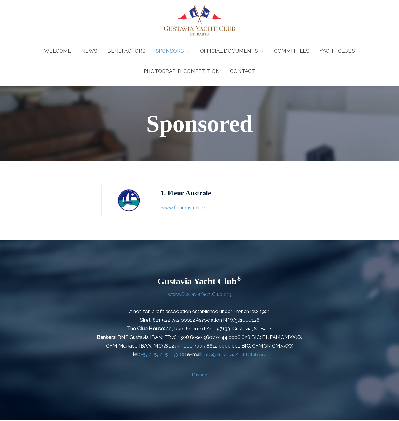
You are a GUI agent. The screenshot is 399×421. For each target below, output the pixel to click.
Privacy (199, 376)
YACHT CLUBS (337, 52)
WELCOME (57, 52)
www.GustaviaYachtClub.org (199, 295)
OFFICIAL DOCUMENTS (229, 52)
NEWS (89, 52)
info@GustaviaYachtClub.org (235, 356)
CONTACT (242, 73)
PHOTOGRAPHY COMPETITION (182, 73)
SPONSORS (170, 52)
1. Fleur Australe (186, 194)
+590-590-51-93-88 (163, 356)
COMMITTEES (291, 52)
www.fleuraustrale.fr (184, 209)
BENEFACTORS (126, 52)
